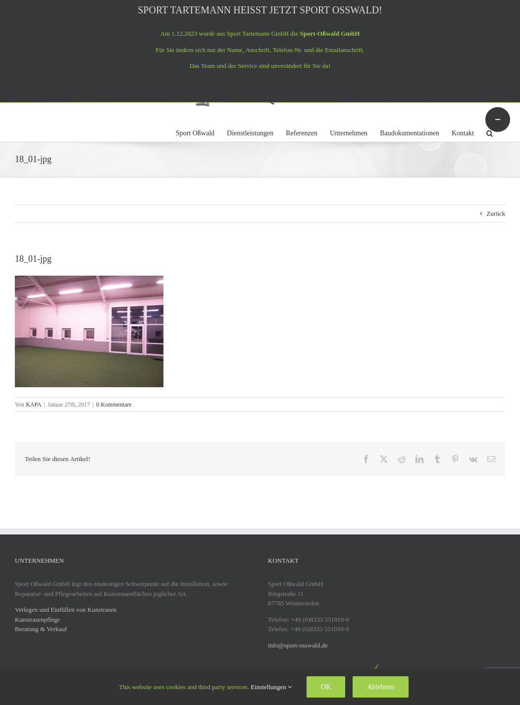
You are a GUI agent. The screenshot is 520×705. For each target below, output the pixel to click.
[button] (489, 132)
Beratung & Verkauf (41, 629)
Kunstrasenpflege (37, 619)
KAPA (34, 404)
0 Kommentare (114, 404)
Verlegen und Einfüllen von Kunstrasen (65, 609)
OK (326, 687)
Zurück (495, 213)
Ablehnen (380, 687)
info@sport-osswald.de (298, 645)
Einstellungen (271, 687)
